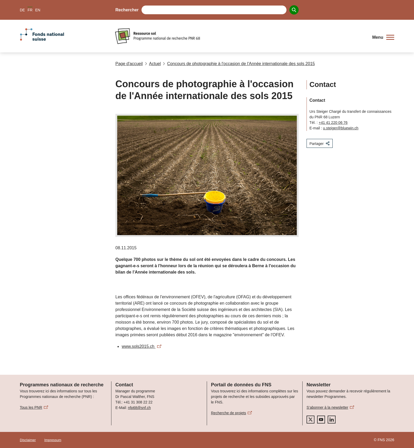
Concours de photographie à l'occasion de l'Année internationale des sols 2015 (239, 63)
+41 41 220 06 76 (333, 122)
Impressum (52, 440)
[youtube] (321, 419)
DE (22, 10)
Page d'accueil (129, 63)
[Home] (239, 36)
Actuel (153, 63)
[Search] (294, 9)
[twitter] (310, 419)
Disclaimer (28, 440)
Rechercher (127, 10)
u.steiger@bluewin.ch (340, 128)
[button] (383, 37)
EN (37, 10)
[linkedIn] (332, 419)
